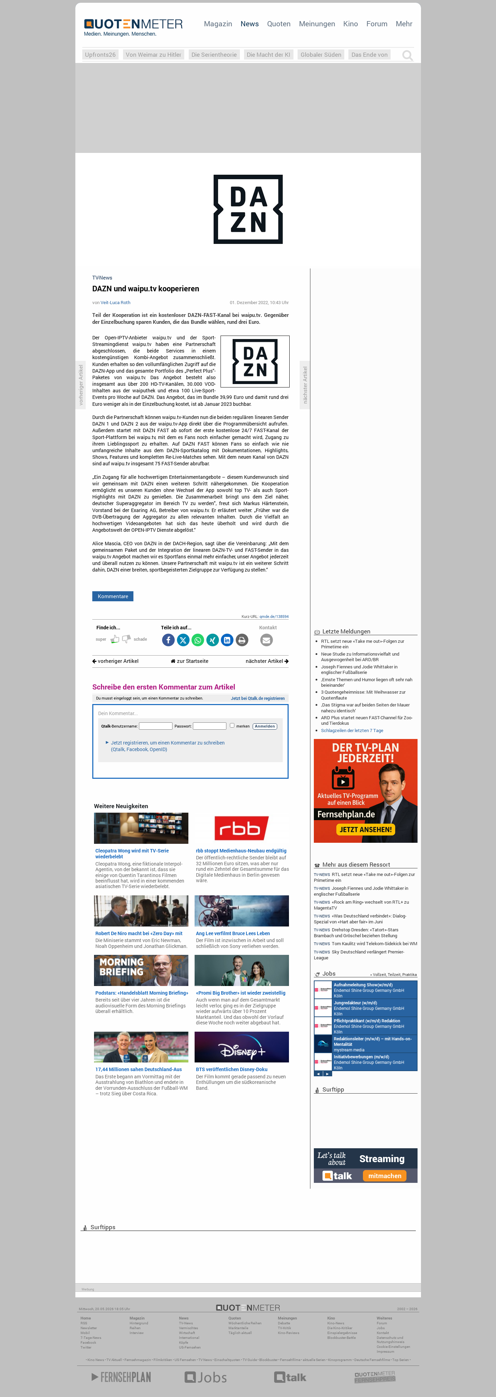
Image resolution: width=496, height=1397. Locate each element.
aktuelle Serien (314, 1360)
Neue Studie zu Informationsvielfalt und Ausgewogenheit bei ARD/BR (360, 657)
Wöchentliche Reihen (245, 1323)
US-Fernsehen (190, 1347)
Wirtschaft (187, 1333)
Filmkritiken (162, 1360)
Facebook (88, 1342)
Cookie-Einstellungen (393, 1346)
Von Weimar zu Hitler (153, 54)
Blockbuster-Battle (341, 1337)
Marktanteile (238, 1328)
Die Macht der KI (268, 54)
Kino (350, 23)
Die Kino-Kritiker (339, 1328)
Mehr (404, 23)
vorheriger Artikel (115, 661)
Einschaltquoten (227, 1360)
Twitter (86, 1347)
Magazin (218, 23)
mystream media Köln (363, 1043)
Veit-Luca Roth (115, 302)
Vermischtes (188, 1328)
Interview (137, 1333)
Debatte (284, 1323)
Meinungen (317, 23)
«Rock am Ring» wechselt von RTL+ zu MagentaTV (361, 905)
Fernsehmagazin (137, 1360)
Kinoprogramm (340, 1360)
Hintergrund (139, 1323)
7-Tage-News (91, 1337)
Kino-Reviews (288, 1333)
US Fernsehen (185, 1360)
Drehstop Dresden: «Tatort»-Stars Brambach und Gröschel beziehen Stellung (356, 932)
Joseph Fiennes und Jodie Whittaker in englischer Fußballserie (359, 669)
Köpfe (183, 1342)
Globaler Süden (321, 54)
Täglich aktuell (240, 1333)
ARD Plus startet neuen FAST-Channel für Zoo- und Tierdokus (367, 720)
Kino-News (335, 1323)
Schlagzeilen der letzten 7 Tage (352, 730)
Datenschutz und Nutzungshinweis (390, 1339)
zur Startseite (189, 661)
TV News (205, 1360)
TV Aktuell (114, 1360)
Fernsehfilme (290, 1360)
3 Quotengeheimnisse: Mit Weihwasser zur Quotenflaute (363, 695)
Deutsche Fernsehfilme (372, 1360)
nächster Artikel (267, 661)
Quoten (279, 23)
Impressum (385, 1351)
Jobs (381, 1328)
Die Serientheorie (214, 54)
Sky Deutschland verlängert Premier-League (359, 954)
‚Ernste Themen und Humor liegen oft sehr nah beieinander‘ (366, 682)
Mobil (85, 1333)
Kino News (95, 1360)
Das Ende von (370, 54)
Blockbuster (268, 1360)
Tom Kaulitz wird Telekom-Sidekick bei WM (366, 944)
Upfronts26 (100, 54)
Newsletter (89, 1328)
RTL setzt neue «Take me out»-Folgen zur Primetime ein (362, 644)
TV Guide (250, 1360)
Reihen (135, 1328)
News (250, 23)
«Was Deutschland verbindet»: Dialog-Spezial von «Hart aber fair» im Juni (360, 918)
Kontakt (383, 1333)
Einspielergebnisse (342, 1333)
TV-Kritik (284, 1328)
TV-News (186, 1323)
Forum (376, 23)
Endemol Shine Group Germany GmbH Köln (359, 989)
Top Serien (400, 1360)
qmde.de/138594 (274, 616)
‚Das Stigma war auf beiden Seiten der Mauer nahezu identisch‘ (365, 707)
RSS (84, 1323)
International (189, 1337)
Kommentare (113, 596)
